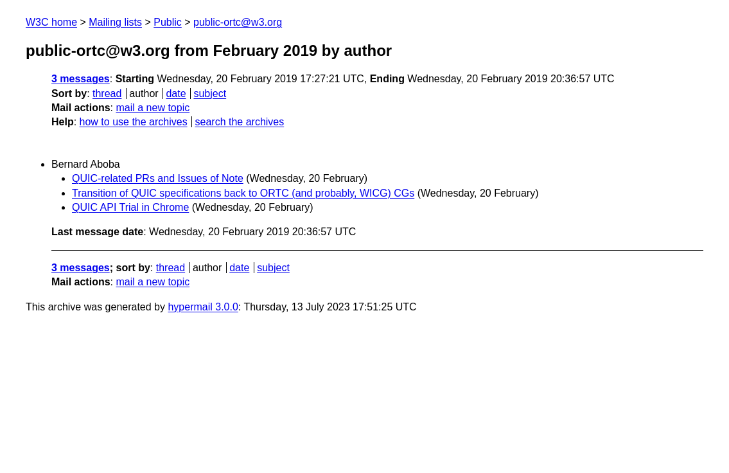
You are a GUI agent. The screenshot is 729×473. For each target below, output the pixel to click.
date (176, 93)
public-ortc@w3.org (237, 22)
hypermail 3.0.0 (203, 306)
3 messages (80, 78)
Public (168, 22)
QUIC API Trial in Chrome (130, 207)
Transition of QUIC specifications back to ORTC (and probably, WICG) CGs (243, 193)
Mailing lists (115, 22)
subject (209, 93)
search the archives (240, 121)
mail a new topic (152, 107)
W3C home (51, 22)
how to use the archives (134, 121)
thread (106, 93)
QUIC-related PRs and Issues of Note (157, 178)
